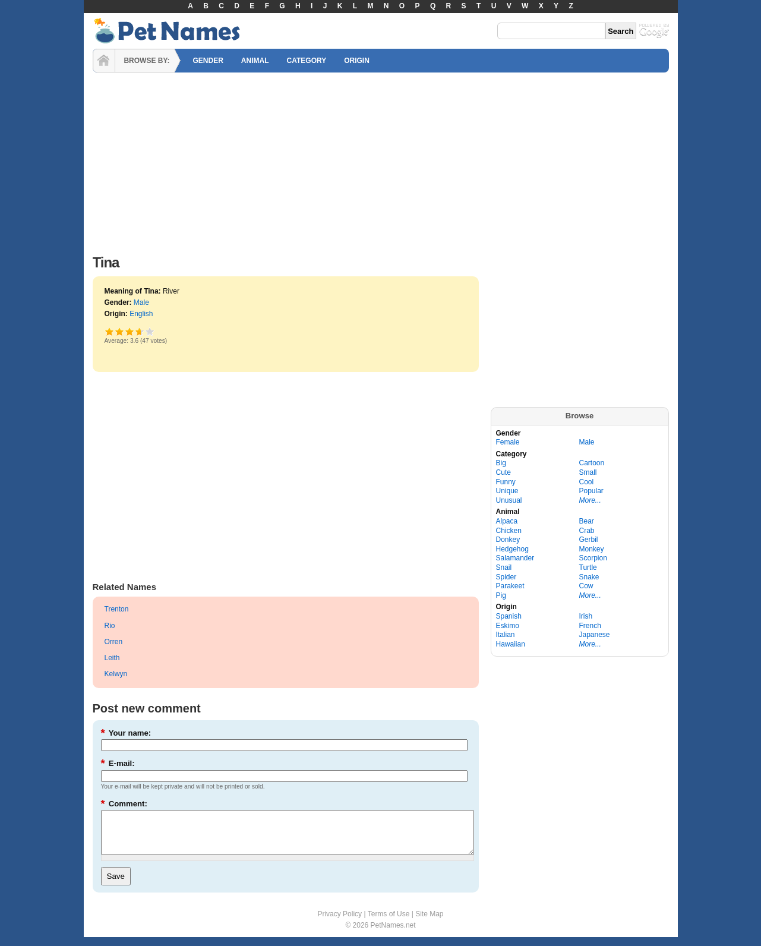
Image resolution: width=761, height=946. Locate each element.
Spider (506, 577)
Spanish (509, 616)
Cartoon (592, 463)
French (590, 626)
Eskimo (507, 626)
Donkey (508, 539)
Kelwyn (116, 674)
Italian (505, 634)
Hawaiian (510, 644)
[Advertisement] (381, 160)
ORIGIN (357, 60)
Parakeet (510, 586)
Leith (112, 658)
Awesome (150, 331)
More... (590, 500)
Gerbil (588, 539)
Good (130, 331)
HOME (104, 60)
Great (138, 331)
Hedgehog (512, 549)
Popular (591, 491)
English (141, 314)
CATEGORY (307, 60)
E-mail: (118, 763)
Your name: (126, 733)
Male (141, 302)
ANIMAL (255, 60)
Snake (589, 577)
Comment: (124, 803)
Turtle (588, 567)
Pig (501, 595)
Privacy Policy (339, 923)
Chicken (509, 530)
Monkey (591, 549)
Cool (586, 482)
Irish (586, 616)
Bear (586, 521)
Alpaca (507, 521)
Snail (504, 567)
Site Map (429, 923)
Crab (587, 530)
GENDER (208, 60)
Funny (506, 482)
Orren (114, 642)
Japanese (594, 634)
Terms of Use (389, 923)
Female (508, 442)
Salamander (515, 558)
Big (501, 463)
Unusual (509, 500)
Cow (586, 586)
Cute (503, 472)
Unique (507, 491)
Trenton (117, 609)
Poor (110, 331)
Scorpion (593, 558)
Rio (110, 626)
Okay (120, 331)
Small (588, 472)
